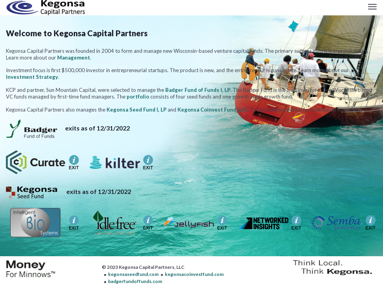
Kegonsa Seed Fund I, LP (136, 109)
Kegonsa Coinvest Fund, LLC (212, 109)
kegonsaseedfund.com (133, 274)
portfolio (138, 96)
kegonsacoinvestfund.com (194, 274)
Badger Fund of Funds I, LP (197, 90)
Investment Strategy (32, 77)
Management (73, 57)
